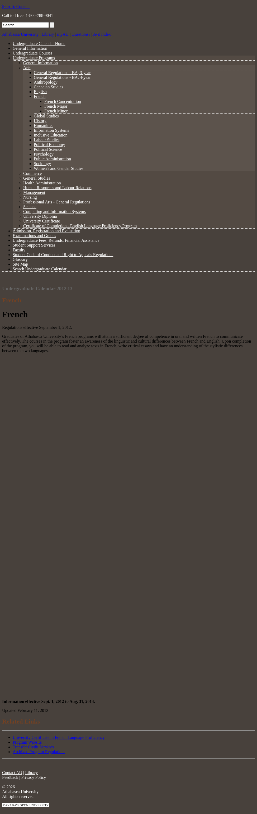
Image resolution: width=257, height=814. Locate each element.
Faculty (19, 250)
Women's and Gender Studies (58, 168)
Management (34, 192)
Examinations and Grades (34, 235)
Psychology (44, 154)
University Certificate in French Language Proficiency (59, 737)
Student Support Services (34, 245)
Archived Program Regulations (39, 751)
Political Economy (49, 144)
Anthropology (46, 82)
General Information (30, 48)
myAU (63, 34)
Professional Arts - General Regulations (56, 202)
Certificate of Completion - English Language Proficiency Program (80, 226)
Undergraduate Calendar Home (39, 43)
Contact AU (12, 772)
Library (47, 34)
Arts (27, 67)
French (39, 96)
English (40, 91)
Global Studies (46, 116)
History (40, 121)
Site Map (20, 264)
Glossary (20, 259)
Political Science (48, 149)
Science (29, 206)
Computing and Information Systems (54, 211)
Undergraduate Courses (32, 53)
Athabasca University (20, 34)
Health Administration (42, 183)
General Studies (36, 178)
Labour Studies (46, 140)
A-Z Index (102, 34)
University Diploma (40, 216)
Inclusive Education (51, 135)
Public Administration (52, 159)
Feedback (10, 777)
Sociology (42, 163)
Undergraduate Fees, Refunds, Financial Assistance (56, 240)
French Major (56, 106)
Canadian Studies (48, 87)
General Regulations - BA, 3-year (62, 72)
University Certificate (41, 221)
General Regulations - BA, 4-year (62, 77)
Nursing (30, 197)
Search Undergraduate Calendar (39, 269)
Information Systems (51, 130)
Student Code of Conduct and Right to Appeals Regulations (63, 254)
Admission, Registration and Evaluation (46, 231)
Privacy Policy (33, 777)
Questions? (81, 34)
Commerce (32, 173)
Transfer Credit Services (33, 747)
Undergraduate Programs (34, 58)
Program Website (27, 742)
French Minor (56, 111)
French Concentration (62, 101)
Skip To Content (16, 6)
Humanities (43, 125)
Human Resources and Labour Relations (57, 187)
